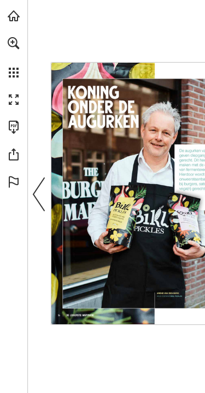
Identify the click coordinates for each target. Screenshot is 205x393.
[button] (13, 43)
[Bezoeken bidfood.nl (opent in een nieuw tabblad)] (13, 15)
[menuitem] (13, 57)
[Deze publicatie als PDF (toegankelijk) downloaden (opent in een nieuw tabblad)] (13, 127)
